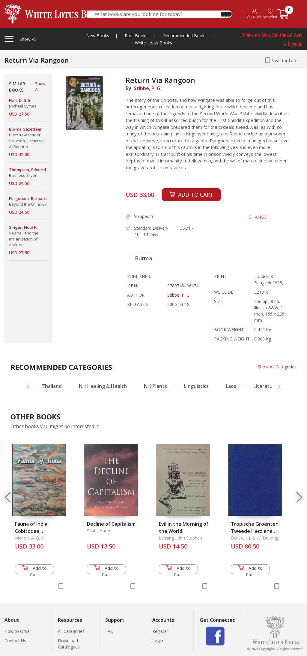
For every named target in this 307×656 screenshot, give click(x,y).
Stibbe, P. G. (148, 88)
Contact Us (15, 640)
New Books (97, 35)
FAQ (109, 631)
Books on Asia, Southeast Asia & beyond (272, 38)
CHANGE (258, 217)
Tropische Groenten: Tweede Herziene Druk (255, 531)
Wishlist (270, 14)
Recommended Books (185, 35)
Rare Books (136, 35)
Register (160, 631)
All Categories (71, 631)
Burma (143, 258)
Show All (40, 86)
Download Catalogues (69, 644)
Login (157, 640)
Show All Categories (277, 367)
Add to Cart (34, 569)
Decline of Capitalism (111, 524)
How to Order (17, 631)
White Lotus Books (153, 43)
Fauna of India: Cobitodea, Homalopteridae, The (40, 531)
